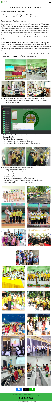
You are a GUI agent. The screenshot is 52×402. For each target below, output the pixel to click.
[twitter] (27, 398)
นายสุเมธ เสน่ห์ (39, 394)
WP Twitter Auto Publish (20, 401)
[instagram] (25, 398)
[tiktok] (30, 398)
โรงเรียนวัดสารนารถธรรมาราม (12, 2)
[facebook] (20, 398)
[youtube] (32, 398)
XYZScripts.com (33, 401)
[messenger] (22, 398)
